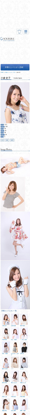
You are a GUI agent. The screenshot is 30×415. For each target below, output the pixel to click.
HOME (2, 72)
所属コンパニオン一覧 (10, 72)
